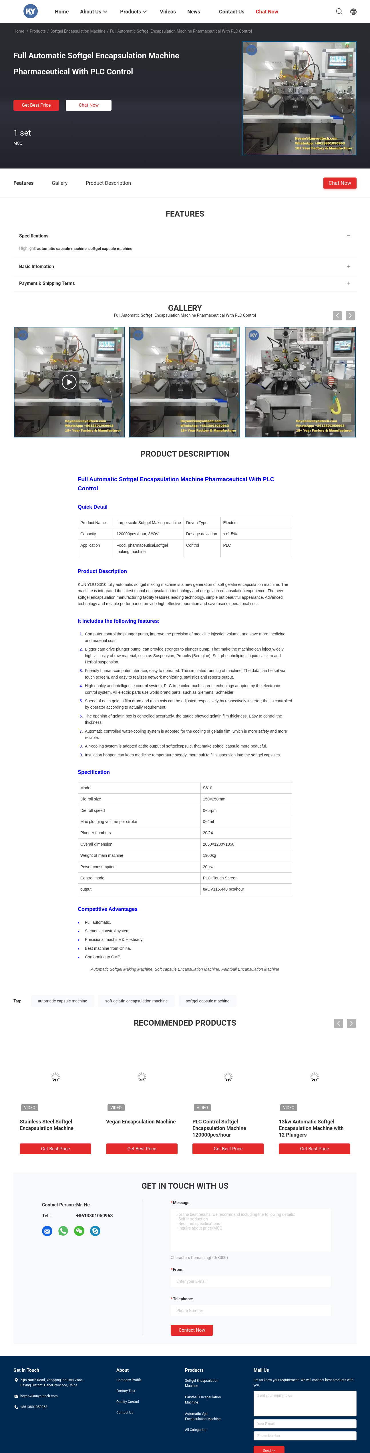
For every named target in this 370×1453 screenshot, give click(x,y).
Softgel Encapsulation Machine (78, 31)
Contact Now (192, 1330)
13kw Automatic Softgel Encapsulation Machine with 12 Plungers (311, 1128)
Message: (181, 1202)
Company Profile (129, 1380)
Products (38, 31)
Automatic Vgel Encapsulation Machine (202, 1416)
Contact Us (124, 1413)
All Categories (195, 1430)
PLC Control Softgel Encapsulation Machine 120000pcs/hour (219, 1128)
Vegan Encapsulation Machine (141, 1122)
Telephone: (183, 1299)
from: (178, 1269)
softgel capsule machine (207, 1001)
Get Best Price (36, 105)
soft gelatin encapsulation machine (136, 1001)
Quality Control (127, 1402)
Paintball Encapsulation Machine (203, 1399)
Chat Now (89, 105)
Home (18, 31)
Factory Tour (126, 1391)
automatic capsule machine (62, 1001)
